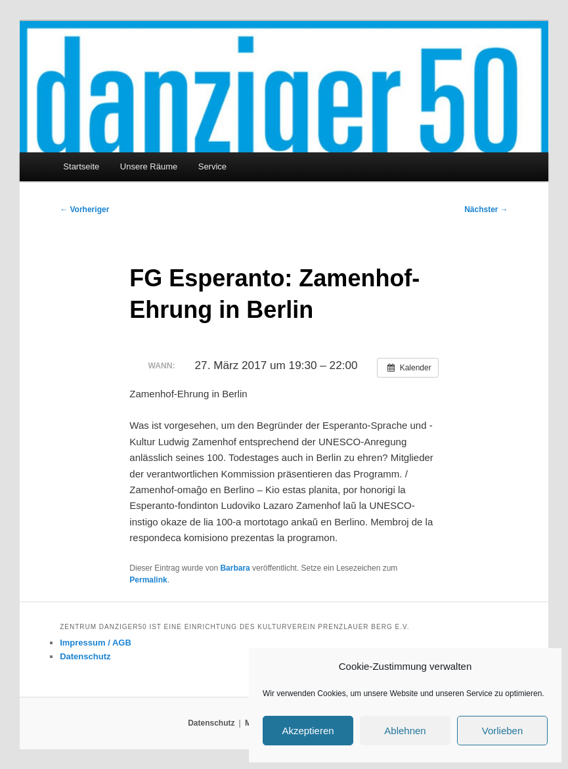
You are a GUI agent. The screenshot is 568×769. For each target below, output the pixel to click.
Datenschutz (85, 656)
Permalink (148, 579)
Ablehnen (405, 730)
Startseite (81, 166)
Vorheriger (84, 209)
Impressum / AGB (95, 643)
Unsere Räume (148, 166)
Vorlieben (502, 730)
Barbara (235, 568)
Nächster (486, 209)
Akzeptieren (308, 730)
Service (212, 166)
